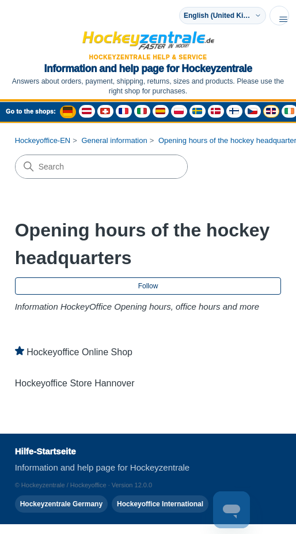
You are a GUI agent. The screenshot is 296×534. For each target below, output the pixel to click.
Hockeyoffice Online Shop (79, 352)
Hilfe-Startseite (45, 451)
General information (114, 140)
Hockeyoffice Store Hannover (75, 383)
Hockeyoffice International (160, 504)
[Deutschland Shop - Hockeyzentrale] (68, 112)
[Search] (101, 166)
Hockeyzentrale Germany (61, 504)
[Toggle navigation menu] (279, 15)
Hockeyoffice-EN (43, 140)
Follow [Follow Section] (148, 286)
